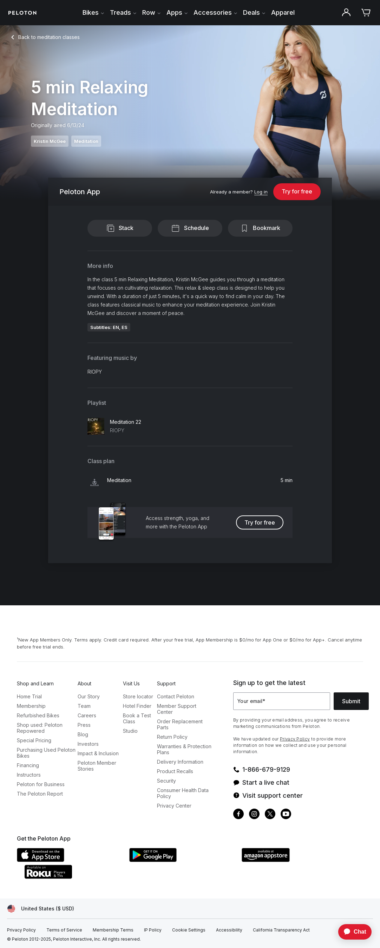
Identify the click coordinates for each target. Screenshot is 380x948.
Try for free (297, 191)
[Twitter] (270, 815)
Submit (351, 701)
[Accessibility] (229, 930)
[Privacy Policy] (21, 930)
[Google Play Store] (182, 859)
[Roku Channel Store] (76, 876)
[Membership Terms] (113, 930)
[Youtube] (286, 815)
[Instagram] (254, 815)
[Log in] (261, 192)
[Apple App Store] (69, 859)
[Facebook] (238, 815)
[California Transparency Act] (281, 930)
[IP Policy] (153, 930)
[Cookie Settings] (188, 930)
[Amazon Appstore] (294, 859)
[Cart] (366, 12)
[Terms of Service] (64, 930)
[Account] (346, 12)
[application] (351, 932)
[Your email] (281, 701)
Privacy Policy (295, 739)
